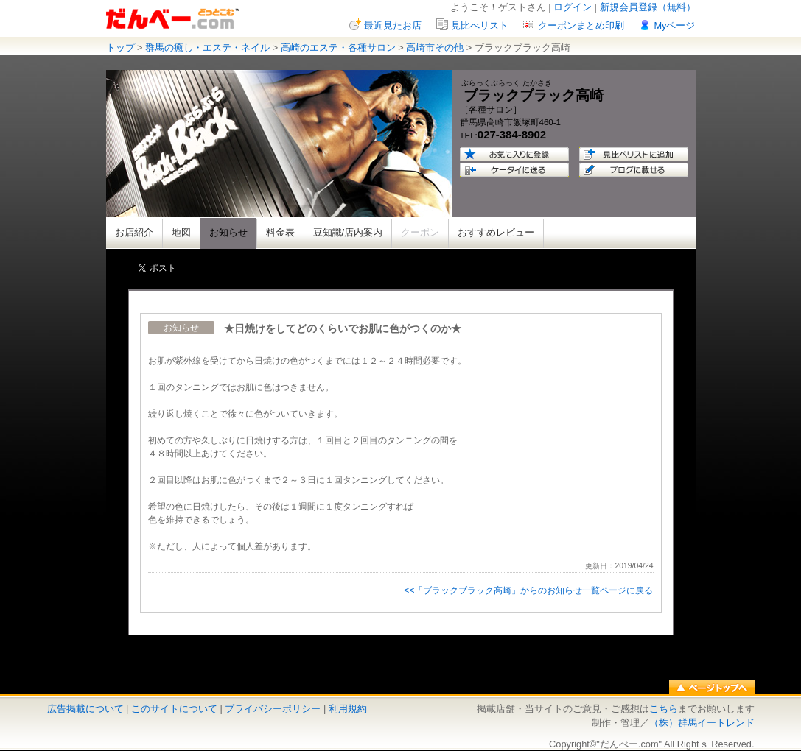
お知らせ (228, 232)
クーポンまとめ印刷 (581, 25)
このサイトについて (174, 708)
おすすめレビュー (496, 232)
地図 (181, 232)
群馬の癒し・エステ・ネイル (207, 47)
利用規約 (348, 708)
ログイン (572, 7)
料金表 (280, 232)
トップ (120, 47)
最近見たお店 (393, 25)
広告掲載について (85, 708)
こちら (663, 708)
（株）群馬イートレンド (702, 722)
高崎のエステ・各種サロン (338, 47)
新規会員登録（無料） (648, 7)
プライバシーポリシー (273, 708)
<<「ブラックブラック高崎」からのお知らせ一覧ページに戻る (528, 590)
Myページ (674, 25)
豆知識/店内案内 (348, 232)
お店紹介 (134, 232)
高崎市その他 (435, 47)
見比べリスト (479, 25)
